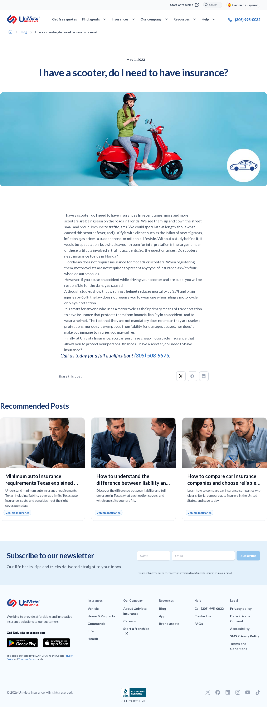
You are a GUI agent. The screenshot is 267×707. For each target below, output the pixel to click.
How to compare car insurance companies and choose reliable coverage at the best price (221, 483)
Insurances (95, 600)
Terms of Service (27, 659)
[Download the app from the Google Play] (22, 642)
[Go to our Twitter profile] (207, 692)
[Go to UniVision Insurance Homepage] (23, 19)
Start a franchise (184, 5)
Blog (24, 32)
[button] (181, 376)
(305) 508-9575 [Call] (151, 355)
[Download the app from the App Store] (56, 642)
